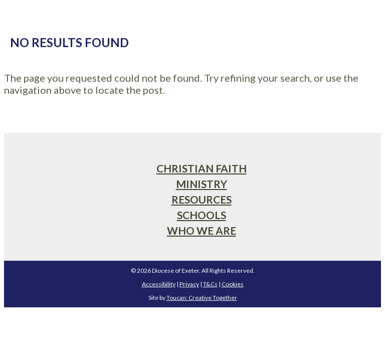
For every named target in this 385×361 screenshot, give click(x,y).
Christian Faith (201, 168)
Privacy (189, 284)
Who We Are (201, 230)
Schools (201, 215)
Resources (201, 199)
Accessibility (158, 284)
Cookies (233, 284)
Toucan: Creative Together (201, 297)
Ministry (201, 183)
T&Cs (210, 284)
